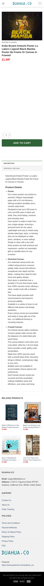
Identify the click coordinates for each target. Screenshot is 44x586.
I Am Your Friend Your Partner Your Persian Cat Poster (32, 459)
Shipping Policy (8, 537)
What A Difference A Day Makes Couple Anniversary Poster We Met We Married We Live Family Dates (11, 426)
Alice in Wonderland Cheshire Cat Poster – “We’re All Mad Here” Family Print (9, 459)
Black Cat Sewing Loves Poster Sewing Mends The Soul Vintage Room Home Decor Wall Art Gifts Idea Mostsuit (32, 426)
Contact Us (6, 500)
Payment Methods (9, 528)
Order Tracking (8, 509)
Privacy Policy (7, 541)
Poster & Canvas (9, 42)
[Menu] (3, 3)
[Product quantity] (6, 135)
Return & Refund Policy (11, 532)
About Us (6, 505)
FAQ (4, 546)
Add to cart (22, 143)
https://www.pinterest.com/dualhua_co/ (18, 565)
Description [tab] (9, 163)
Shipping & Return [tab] (11, 168)
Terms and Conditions (11, 523)
